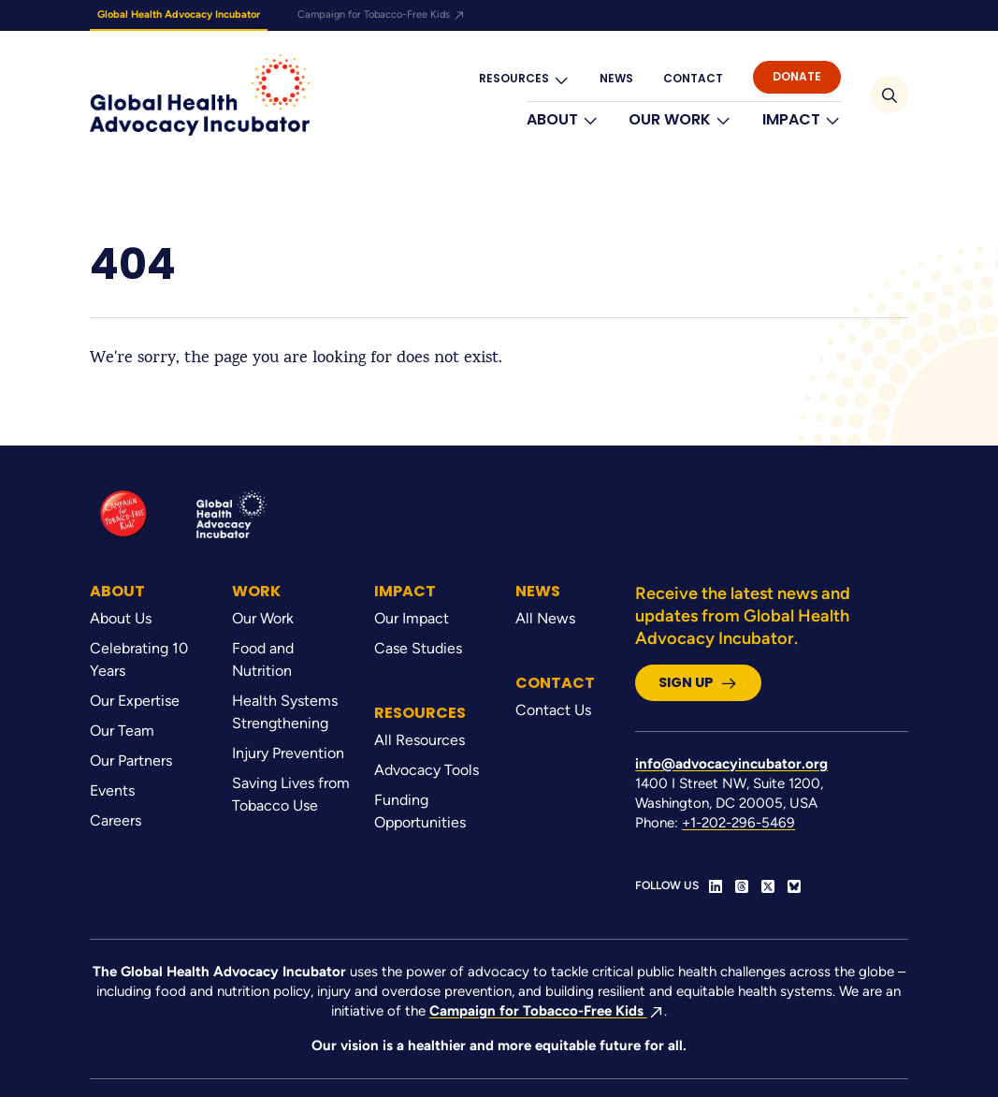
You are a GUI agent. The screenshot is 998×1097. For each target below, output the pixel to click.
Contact (693, 78)
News (616, 78)
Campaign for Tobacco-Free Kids (381, 14)
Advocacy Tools (426, 770)
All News (545, 618)
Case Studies (418, 648)
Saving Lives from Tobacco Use (291, 794)
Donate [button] (797, 76)
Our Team (122, 730)
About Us (121, 618)
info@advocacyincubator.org (731, 763)
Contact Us (553, 710)
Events (112, 790)
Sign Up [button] (697, 682)
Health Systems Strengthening (285, 712)
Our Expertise (135, 700)
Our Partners (131, 760)
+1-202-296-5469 (738, 822)
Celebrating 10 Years (139, 659)
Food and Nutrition (263, 659)
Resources (524, 78)
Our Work (680, 119)
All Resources (419, 740)
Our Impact (411, 618)
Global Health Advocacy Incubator (178, 14)
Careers (115, 820)
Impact (801, 119)
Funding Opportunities (420, 811)
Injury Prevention (288, 753)
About (563, 119)
